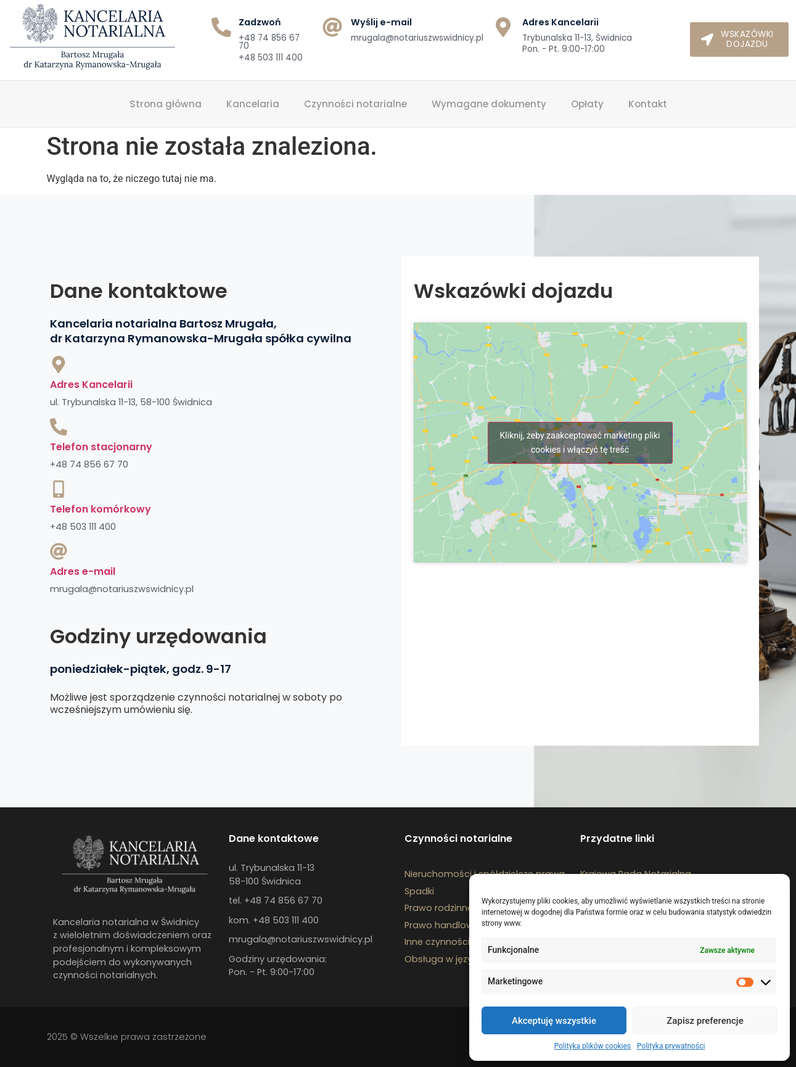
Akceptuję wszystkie (554, 1020)
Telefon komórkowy (100, 509)
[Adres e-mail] (58, 551)
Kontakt (647, 103)
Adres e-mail (82, 571)
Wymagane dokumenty (489, 103)
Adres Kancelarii (91, 384)
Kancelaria (252, 103)
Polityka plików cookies (592, 1046)
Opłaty (587, 103)
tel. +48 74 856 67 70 (275, 900)
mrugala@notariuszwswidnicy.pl (417, 38)
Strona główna (165, 103)
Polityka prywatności (671, 1046)
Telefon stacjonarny (101, 447)
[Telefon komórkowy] (58, 489)
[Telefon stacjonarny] (58, 426)
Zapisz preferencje (705, 1020)
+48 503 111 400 (271, 58)
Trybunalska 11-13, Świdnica (577, 38)
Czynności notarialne (355, 103)
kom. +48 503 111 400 (274, 920)
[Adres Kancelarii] (58, 364)
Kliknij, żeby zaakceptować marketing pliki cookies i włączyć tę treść (580, 443)
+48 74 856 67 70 (269, 42)
